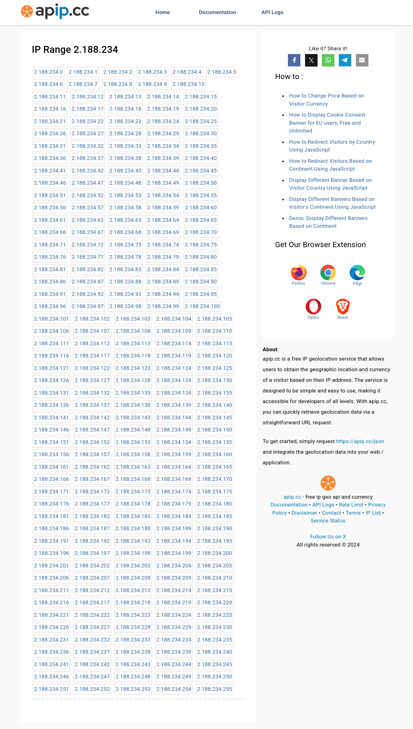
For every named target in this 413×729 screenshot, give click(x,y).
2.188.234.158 (132, 454)
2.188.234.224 (173, 615)
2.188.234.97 (88, 306)
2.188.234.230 (214, 627)
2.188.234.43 (125, 170)
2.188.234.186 (51, 528)
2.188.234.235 (214, 640)
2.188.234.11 (50, 96)
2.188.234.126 (51, 380)
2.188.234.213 (132, 590)
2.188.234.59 (163, 207)
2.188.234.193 (132, 541)
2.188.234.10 (188, 84)
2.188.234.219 (173, 602)
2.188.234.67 (88, 232)
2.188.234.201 (51, 565)
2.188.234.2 (117, 72)
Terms (353, 513)
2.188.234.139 (173, 405)
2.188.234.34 (163, 146)
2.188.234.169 (173, 479)
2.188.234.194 (173, 541)
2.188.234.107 (92, 331)
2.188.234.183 (132, 516)
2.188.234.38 (125, 158)
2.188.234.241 (51, 664)
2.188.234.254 (173, 689)
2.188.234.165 (214, 467)
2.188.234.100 (202, 306)
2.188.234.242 (92, 664)
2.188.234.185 (214, 516)
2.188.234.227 (92, 627)
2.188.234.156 (51, 454)
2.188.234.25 (201, 121)
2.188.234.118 (132, 355)
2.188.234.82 (88, 269)
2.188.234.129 (173, 380)
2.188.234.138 (132, 405)
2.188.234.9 (152, 84)
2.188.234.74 (163, 245)
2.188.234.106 (51, 331)
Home (162, 12)
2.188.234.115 (214, 343)
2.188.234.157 (92, 454)
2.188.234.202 (92, 565)
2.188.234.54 (163, 195)
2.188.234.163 (132, 467)
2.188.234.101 (51, 319)
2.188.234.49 (163, 183)
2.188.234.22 (88, 121)
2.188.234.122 (92, 368)
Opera (313, 309)
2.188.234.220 (214, 602)
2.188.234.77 (88, 257)
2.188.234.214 (173, 590)
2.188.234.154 (173, 442)
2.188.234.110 (214, 331)
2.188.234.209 (173, 578)
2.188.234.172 (92, 491)
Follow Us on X (328, 536)
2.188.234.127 (92, 380)
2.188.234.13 (125, 96)
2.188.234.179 (173, 504)
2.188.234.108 (132, 331)
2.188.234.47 (88, 183)
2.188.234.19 (163, 109)
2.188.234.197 (92, 553)
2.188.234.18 (125, 109)
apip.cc (292, 497)
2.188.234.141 (51, 417)
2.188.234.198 (132, 553)
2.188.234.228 (132, 627)
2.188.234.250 (214, 676)
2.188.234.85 (201, 269)
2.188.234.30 (201, 133)
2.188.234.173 (132, 491)
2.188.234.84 (163, 269)
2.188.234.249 (173, 676)
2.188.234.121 (51, 368)
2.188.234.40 (201, 158)
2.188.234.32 (88, 146)
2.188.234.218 (132, 602)
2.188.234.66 (50, 232)
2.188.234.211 (51, 590)
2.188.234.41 (50, 170)
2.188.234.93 (125, 294)
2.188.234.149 (173, 430)
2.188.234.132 (92, 393)
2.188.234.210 (214, 578)
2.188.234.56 (50, 207)
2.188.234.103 (132, 319)
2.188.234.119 (173, 355)
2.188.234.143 (132, 417)
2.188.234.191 (51, 541)
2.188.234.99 (163, 306)
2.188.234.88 (125, 281)
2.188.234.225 (214, 615)
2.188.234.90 (201, 281)
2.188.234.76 (50, 257)
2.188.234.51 (50, 195)
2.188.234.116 (51, 355)
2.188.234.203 (132, 565)
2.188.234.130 (214, 380)
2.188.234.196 (51, 553)
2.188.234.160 (214, 454)
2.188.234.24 (163, 121)
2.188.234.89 (163, 281)
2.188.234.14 (163, 96)
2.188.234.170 (214, 479)
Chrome (328, 275)
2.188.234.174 (173, 491)
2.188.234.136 (51, 405)
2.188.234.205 (214, 565)
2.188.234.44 (163, 170)
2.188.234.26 (50, 133)
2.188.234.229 (173, 627)
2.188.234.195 (214, 541)
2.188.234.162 (92, 467)
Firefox (299, 275)
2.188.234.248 (132, 676)
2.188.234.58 (125, 207)
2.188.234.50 (201, 183)
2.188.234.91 (50, 294)
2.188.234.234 (173, 640)
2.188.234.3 (152, 72)
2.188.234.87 (88, 281)
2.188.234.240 (214, 652)
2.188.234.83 (125, 269)
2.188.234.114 (173, 343)
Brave (343, 309)
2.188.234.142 (92, 417)
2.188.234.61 (50, 220)
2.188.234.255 (214, 689)
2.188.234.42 (88, 170)
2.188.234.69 (163, 232)
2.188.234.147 (92, 430)
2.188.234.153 (132, 442)
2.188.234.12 (88, 96)
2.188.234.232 (92, 640)
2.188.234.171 (51, 491)
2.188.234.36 (50, 158)
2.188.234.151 (51, 442)
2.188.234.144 (173, 417)
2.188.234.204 (173, 565)
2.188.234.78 (125, 257)
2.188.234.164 (173, 467)
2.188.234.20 (201, 109)
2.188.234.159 (173, 454)
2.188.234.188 (132, 528)
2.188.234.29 (163, 133)
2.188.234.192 (92, 541)
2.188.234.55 (201, 195)
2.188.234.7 (83, 84)
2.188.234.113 (132, 343)
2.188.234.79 (163, 257)
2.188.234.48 (125, 183)
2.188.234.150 (214, 430)
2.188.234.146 (51, 430)
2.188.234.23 (125, 121)
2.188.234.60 (201, 207)
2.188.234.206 (51, 578)
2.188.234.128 (132, 380)
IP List (373, 513)
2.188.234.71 (50, 245)
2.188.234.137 (92, 405)
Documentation (217, 12)
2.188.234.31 (50, 146)
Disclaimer (305, 513)
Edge (357, 275)
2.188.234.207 (92, 578)
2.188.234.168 (132, 479)
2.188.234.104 (173, 319)
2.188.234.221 (51, 615)
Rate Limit (351, 505)
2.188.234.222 (92, 615)
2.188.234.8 (117, 84)
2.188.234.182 (92, 516)
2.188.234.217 (92, 602)
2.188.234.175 (214, 491)
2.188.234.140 (214, 405)
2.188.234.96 (50, 306)
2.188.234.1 (83, 72)
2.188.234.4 (187, 72)
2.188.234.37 (88, 158)
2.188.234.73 (125, 245)
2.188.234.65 (201, 220)
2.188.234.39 (163, 158)
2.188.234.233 (132, 640)
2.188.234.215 (214, 590)
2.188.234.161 (51, 467)
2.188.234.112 (92, 343)
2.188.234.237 (92, 652)
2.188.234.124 (173, 368)
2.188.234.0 (48, 72)
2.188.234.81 (50, 269)
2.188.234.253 (132, 689)
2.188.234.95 (201, 294)
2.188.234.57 (88, 207)
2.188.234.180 (214, 504)
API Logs (272, 12)
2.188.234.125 (214, 368)
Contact (331, 513)
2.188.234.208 (132, 578)
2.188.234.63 (125, 220)
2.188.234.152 (92, 442)
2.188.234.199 (173, 553)
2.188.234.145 (214, 417)
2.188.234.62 (88, 220)
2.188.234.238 (132, 652)
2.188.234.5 (221, 72)
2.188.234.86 (50, 281)
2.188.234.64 (163, 220)
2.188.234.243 (132, 664)
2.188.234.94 (163, 294)
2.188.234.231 (51, 640)
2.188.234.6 (48, 84)
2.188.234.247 (92, 676)
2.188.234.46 (50, 183)
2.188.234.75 (201, 245)
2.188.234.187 (92, 528)
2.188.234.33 (125, 146)
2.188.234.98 (125, 306)
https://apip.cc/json (360, 441)
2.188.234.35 (201, 146)
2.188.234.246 (51, 676)
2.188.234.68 (125, 232)
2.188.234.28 (125, 133)
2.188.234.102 (92, 319)
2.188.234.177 (92, 504)
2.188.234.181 (51, 516)
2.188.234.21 (50, 121)
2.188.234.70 (201, 232)
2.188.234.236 (51, 652)
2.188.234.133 (132, 393)
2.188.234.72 (88, 245)
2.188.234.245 (214, 664)
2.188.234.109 (173, 331)
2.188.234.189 (173, 528)
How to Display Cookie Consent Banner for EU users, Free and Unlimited (327, 123)
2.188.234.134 (173, 393)
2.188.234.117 (92, 355)
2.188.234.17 (88, 109)
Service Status (328, 520)
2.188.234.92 (88, 294)
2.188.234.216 (51, 602)
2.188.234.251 (51, 689)
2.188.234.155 (214, 442)
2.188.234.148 (132, 430)
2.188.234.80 (201, 257)
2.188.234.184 (173, 516)
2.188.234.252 (92, 689)
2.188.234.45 (201, 170)
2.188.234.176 (51, 504)
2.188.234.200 (214, 553)
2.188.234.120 (214, 355)
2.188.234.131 (51, 393)
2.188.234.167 (92, 479)
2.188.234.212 (92, 590)
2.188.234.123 (132, 368)
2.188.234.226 (51, 627)
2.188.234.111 (51, 343)
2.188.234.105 (214, 319)
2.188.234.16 (50, 109)
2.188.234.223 (132, 615)
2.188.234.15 (201, 96)
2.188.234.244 (173, 664)
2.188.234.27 (88, 133)
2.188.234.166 (51, 479)
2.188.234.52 (88, 195)
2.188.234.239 (173, 652)
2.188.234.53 (125, 195)
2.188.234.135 (214, 393)
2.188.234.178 (132, 504)
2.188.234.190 (214, 528)
